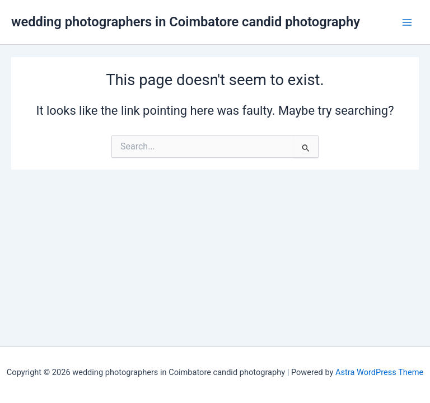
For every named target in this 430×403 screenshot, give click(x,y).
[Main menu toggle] (407, 22)
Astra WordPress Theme (379, 372)
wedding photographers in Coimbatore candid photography (185, 22)
